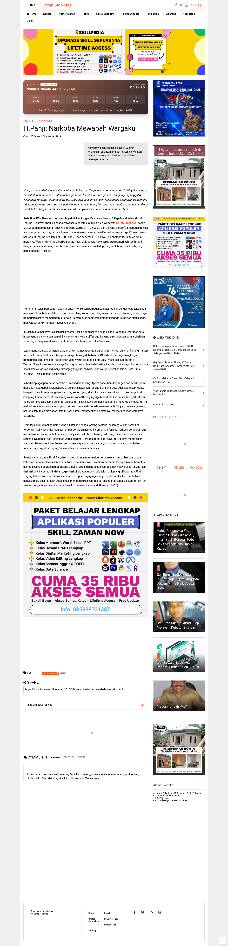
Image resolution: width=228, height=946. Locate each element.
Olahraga (171, 13)
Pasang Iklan (110, 925)
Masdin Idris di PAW (172, 706)
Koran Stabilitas (56, 5)
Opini (30, 20)
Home (31, 13)
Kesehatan (189, 13)
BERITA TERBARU (166, 417)
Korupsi (47, 13)
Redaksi (108, 913)
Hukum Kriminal (130, 13)
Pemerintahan (67, 13)
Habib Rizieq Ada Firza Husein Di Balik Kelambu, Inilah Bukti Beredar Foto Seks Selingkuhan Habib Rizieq (175, 539)
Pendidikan (152, 13)
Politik (85, 13)
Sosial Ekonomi (105, 13)
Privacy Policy (111, 919)
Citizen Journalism (93, 920)
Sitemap (92, 930)
